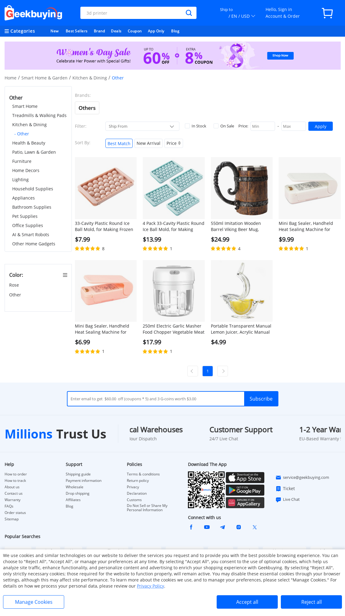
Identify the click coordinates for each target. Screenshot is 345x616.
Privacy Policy (150, 586)
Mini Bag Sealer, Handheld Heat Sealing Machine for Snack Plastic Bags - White (306, 226)
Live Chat (287, 500)
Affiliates (73, 500)
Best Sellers (77, 31)
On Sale (224, 126)
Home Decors (25, 170)
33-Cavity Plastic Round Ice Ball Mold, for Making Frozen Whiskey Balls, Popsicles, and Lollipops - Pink (104, 226)
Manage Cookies (34, 602)
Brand (99, 31)
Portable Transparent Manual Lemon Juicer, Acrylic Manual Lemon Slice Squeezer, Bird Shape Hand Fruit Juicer (241, 329)
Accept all (247, 602)
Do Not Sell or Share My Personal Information (147, 508)
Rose (14, 285)
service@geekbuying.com (302, 478)
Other (15, 295)
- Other (21, 134)
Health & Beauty (28, 143)
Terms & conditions (143, 474)
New (54, 31)
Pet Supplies (25, 216)
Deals (116, 31)
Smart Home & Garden (44, 78)
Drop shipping (78, 493)
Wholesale (74, 487)
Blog (175, 31)
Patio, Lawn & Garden (34, 152)
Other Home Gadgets (33, 244)
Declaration (137, 493)
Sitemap (12, 519)
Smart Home (25, 106)
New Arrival (148, 143)
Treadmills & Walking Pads (39, 115)
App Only (156, 31)
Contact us (14, 493)
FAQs (9, 506)
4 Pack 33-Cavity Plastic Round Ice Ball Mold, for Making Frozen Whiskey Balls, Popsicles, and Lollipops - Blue (173, 226)
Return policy (138, 481)
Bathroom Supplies (31, 207)
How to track (15, 481)
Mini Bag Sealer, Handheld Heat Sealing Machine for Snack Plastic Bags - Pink (102, 329)
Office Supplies (27, 225)
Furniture (21, 161)
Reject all (311, 602)
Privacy (133, 487)
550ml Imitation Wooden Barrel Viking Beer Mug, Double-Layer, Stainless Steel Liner (240, 226)
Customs (134, 500)
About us (12, 487)
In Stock (195, 126)
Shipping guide (78, 474)
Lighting (20, 179)
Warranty (12, 500)
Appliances (23, 198)
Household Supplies (32, 189)
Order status (15, 513)
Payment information (83, 481)
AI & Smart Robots (30, 234)
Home (11, 78)
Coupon (135, 31)
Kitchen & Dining (89, 78)
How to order (16, 474)
